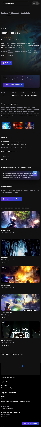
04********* (6, 141)
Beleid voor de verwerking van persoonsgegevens (15, 401)
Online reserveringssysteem (9, 377)
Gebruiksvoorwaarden (7, 399)
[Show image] (6, 125)
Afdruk (3, 396)
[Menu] (36, 3)
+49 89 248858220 (7, 408)
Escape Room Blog (6, 388)
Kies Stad (4, 385)
